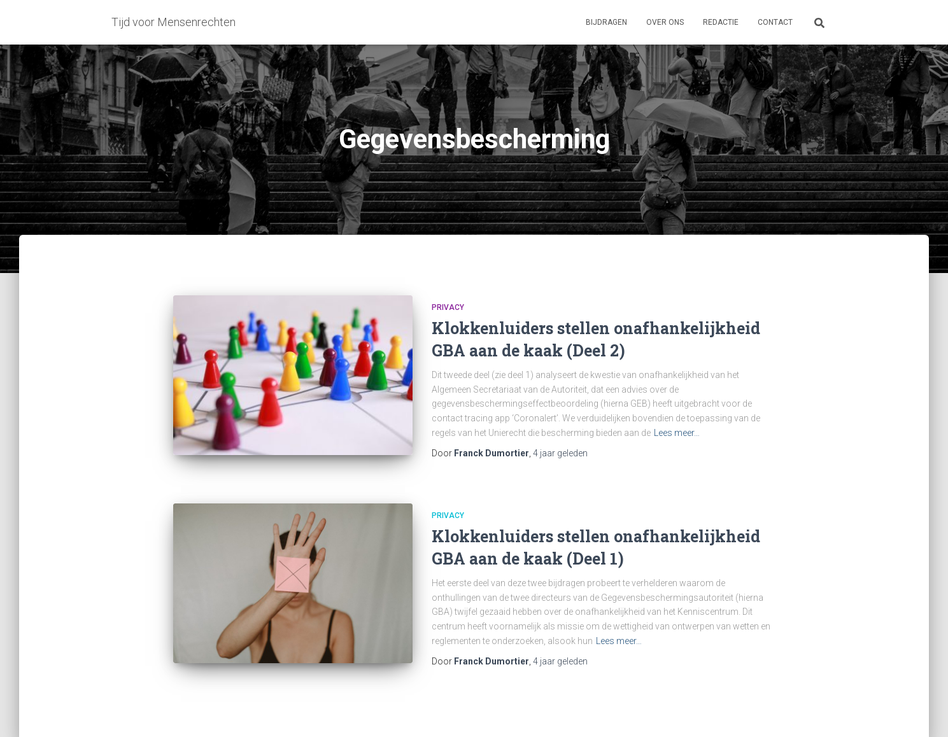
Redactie (721, 22)
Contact (775, 22)
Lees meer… (677, 433)
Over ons (665, 22)
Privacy (448, 307)
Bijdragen (606, 22)
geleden (560, 453)
